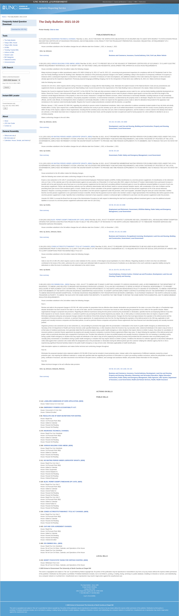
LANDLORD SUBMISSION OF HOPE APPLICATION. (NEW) (63, 401)
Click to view (54, 29)
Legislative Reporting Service (51, 8)
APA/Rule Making (144, 209)
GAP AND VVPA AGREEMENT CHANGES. (58, 526)
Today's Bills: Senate (10, 45)
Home (4, 17)
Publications (142, 1)
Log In (85, 596)
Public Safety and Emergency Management (132, 155)
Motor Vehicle (161, 55)
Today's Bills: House (10, 43)
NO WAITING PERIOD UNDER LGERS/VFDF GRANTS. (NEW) (71, 136)
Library (130, 1)
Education (128, 375)
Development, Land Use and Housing (121, 126)
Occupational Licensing (135, 236)
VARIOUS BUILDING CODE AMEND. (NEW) (65, 63)
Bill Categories (9, 57)
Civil (147, 55)
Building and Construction (144, 126)
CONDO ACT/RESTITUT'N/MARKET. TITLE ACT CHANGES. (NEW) (73, 246)
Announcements (9, 62)
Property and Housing (161, 126)
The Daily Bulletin (9, 40)
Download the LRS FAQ (19, 29)
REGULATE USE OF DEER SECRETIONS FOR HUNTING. (62, 416)
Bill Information (9, 138)
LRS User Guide (9, 123)
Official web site (10, 135)
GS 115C (117, 369)
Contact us (7, 126)
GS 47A (116, 270)
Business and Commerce (117, 55)
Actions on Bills (9, 52)
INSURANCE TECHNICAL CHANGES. (63, 39)
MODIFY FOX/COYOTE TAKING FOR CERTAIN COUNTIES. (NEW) (66, 560)
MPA (135, 1)
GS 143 (111, 122)
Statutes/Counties (10, 59)
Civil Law (153, 55)
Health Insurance (162, 380)
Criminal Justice (126, 274)
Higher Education (165, 375)
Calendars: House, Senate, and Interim (17, 140)
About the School (107, 1)
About (6, 121)
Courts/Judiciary (140, 55)
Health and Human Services (141, 380)
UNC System (163, 377)
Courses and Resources (120, 1)
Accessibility (91, 596)
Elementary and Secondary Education (145, 375)
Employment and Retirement (118, 209)
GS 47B (122, 270)
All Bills (6, 47)
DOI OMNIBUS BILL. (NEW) (60, 284)
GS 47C (128, 270)
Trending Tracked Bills (11, 50)
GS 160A (117, 122)
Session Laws (8, 55)
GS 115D (123, 369)
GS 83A (111, 232)
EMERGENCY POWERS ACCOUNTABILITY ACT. (60, 407)
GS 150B (122, 205)
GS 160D (124, 122)
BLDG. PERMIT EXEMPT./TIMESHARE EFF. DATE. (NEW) (70, 220)
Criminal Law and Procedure (142, 274)
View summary (44, 55)
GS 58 (111, 51)
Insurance (130, 55)
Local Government (124, 128)
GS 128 (116, 151)
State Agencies (153, 377)
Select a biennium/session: (11, 77)
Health (153, 380)
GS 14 (111, 270)
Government (113, 128)
